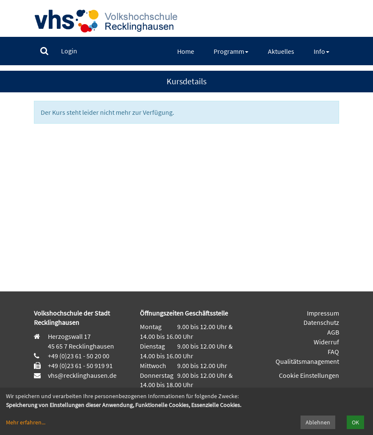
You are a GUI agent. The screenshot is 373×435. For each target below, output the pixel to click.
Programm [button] (231, 51)
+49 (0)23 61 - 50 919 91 (80, 365)
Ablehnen (318, 422)
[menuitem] (44, 51)
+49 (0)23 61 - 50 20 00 (78, 356)
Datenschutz (321, 322)
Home (185, 51)
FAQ (333, 351)
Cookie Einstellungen (309, 375)
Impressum (323, 313)
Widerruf (326, 342)
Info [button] (321, 51)
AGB (333, 332)
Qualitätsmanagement (307, 361)
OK (355, 422)
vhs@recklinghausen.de (82, 375)
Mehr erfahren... (25, 422)
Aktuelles (281, 51)
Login (69, 51)
